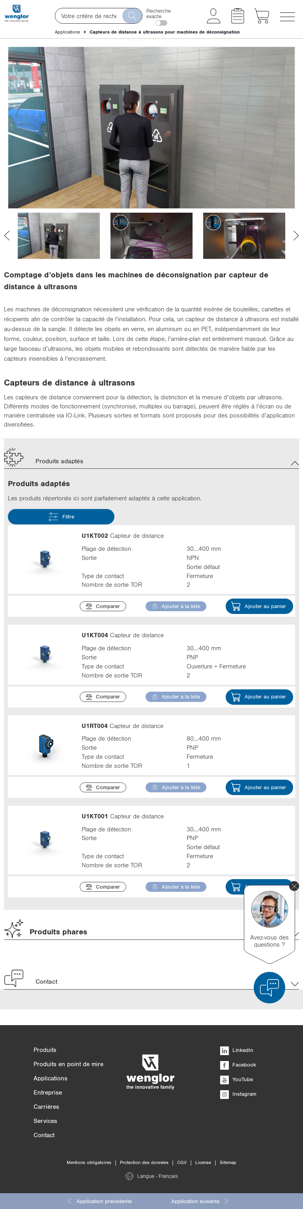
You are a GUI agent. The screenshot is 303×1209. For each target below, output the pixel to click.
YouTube (236, 1079)
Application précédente (99, 1201)
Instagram (238, 1094)
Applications (67, 32)
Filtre (61, 517)
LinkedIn (236, 1050)
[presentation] (7, 236)
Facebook (238, 1064)
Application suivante (200, 1201)
